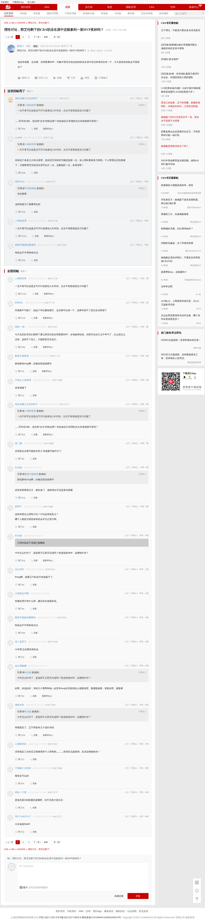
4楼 (147, 356)
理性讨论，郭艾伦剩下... (39, 22)
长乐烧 (18, 467)
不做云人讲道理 (23, 380)
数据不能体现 (22, 356)
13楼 (147, 617)
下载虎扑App (18, 2)
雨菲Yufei (20, 181)
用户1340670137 (23, 816)
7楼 (147, 443)
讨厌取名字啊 (22, 593)
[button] (23, 887)
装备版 (104, 13)
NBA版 (23, 13)
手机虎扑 (5, 2)
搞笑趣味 (163, 13)
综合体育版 (147, 13)
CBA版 (117, 13)
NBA (47, 7)
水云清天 (19, 569)
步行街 (89, 7)
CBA (151, 7)
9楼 (147, 506)
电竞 (109, 7)
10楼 (147, 535)
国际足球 (131, 7)
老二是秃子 (20, 641)
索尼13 (20, 46)
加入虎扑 (31, 2)
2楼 (147, 302)
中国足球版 (70, 13)
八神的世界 (31, 105)
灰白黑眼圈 (20, 666)
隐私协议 (120, 911)
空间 (172, 7)
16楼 (147, 705)
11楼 (147, 569)
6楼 (147, 404)
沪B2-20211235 (47, 917)
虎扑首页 (26, 7)
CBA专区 (21, 22)
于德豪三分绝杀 (23, 768)
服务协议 (108, 911)
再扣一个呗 (20, 792)
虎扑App (97, 911)
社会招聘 (132, 911)
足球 (88, 911)
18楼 (147, 768)
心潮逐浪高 (20, 744)
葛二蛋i (18, 443)
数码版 (131, 13)
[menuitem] (9, 13)
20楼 (147, 816)
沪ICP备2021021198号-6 (68, 917)
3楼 (147, 327)
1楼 (147, 278)
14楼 (147, 641)
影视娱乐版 (88, 13)
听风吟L (19, 302)
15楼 (147, 665)
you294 (18, 137)
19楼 (147, 792)
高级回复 (119, 895)
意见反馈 (143, 911)
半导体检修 (31, 188)
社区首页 (8, 13)
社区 (67, 7)
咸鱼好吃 (19, 705)
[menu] (87, 13)
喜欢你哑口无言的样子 (26, 98)
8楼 (147, 467)
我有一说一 (20, 327)
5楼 (147, 380)
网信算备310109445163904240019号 (101, 917)
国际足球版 (52, 13)
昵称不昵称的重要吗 (25, 245)
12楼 (147, 593)
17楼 (147, 744)
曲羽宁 (18, 506)
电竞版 (36, 13)
